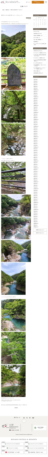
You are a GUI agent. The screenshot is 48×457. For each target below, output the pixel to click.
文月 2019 (35, 207)
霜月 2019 (35, 200)
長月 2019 (35, 204)
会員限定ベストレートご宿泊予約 (38, 2)
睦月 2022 (35, 155)
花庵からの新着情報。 (38, 35)
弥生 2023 (35, 131)
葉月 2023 (35, 122)
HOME (3, 9)
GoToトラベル (36, 31)
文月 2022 (35, 145)
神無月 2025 (36, 89)
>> (43, 17)
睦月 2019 (35, 218)
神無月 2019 (36, 202)
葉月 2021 (35, 164)
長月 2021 (35, 162)
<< (36, 17)
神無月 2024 (36, 105)
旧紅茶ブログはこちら (39, 232)
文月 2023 (35, 124)
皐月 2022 (35, 148)
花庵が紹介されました (37, 33)
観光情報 (36, 41)
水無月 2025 (36, 96)
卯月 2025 (35, 100)
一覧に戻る (16, 407)
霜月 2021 (35, 159)
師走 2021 (35, 157)
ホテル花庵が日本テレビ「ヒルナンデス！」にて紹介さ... (39, 68)
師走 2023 (35, 115)
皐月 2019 (35, 211)
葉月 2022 (35, 143)
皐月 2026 (35, 79)
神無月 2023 (36, 119)
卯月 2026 (35, 81)
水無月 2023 (36, 126)
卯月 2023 (35, 129)
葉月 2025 (35, 93)
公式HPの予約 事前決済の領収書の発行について (40, 55)
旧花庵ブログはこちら (39, 229)
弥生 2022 (35, 152)
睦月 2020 (35, 197)
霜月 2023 (35, 117)
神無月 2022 (36, 136)
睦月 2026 (35, 84)
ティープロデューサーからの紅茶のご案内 (40, 44)
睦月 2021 (35, 176)
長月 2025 (35, 91)
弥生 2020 (35, 193)
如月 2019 (35, 216)
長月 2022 (35, 141)
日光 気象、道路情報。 (38, 39)
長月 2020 (35, 183)
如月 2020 (35, 195)
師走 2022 (35, 138)
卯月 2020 (35, 192)
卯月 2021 (35, 171)
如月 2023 (35, 133)
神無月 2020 (36, 181)
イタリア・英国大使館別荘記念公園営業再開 (40, 60)
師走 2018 (35, 221)
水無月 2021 (36, 167)
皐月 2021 (35, 169)
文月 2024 (35, 110)
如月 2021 (35, 174)
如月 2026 (35, 82)
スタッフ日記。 (37, 37)
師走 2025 (35, 86)
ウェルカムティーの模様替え (39, 57)
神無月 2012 (36, 226)
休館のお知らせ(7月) (38, 50)
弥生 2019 (35, 214)
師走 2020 (35, 178)
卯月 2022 (35, 150)
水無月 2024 (36, 112)
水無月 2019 (36, 209)
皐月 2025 (35, 98)
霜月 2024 (35, 103)
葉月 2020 (35, 185)
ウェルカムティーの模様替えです (40, 52)
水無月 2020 (36, 188)
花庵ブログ (7, 9)
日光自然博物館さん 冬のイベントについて (40, 65)
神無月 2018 (36, 223)
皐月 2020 (35, 190)
